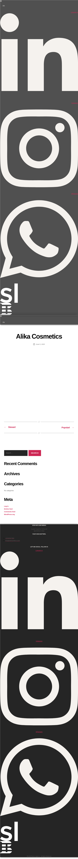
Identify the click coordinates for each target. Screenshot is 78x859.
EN (4, 6)
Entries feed (8, 509)
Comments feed (10, 511)
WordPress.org (9, 514)
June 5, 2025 (40, 344)
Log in (6, 506)
